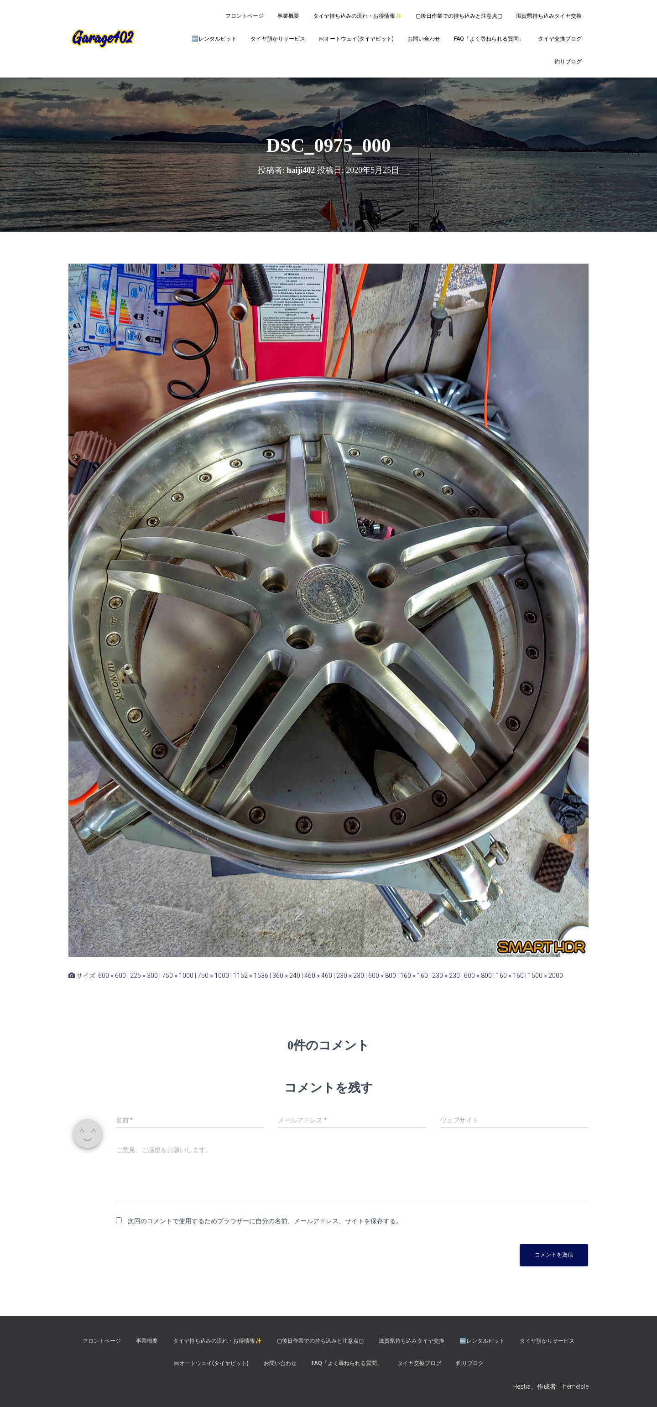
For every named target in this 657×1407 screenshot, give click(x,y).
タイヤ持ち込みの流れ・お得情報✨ (357, 16)
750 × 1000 (177, 975)
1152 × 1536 (250, 975)
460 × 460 (318, 975)
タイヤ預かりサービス (277, 39)
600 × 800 (382, 975)
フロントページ (244, 16)
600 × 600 (112, 975)
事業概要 (288, 16)
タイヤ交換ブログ (560, 39)
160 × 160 (414, 975)
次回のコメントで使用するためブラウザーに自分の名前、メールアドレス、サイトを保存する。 (265, 1221)
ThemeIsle (574, 1386)
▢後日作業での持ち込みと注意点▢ (459, 16)
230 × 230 (350, 975)
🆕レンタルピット (214, 39)
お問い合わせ (423, 39)
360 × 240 (286, 975)
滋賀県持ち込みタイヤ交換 (549, 16)
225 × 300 (144, 975)
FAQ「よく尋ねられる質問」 (489, 39)
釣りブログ (568, 61)
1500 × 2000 (545, 975)
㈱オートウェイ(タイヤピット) (356, 39)
